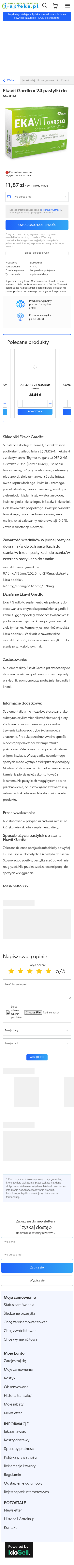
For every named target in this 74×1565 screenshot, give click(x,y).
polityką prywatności (51, 210)
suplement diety (39, 274)
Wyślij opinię (37, 1057)
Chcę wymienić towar (21, 1339)
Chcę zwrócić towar (20, 1331)
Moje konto (14, 1353)
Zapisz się (37, 1267)
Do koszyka (35, 412)
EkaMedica (36, 263)
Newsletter (13, 1413)
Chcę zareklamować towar (25, 1322)
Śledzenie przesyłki (19, 1313)
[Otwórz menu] (68, 6)
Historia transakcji (18, 1396)
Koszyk (9, 1378)
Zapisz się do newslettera (35, 1221)
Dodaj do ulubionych (37, 252)
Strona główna (45, 80)
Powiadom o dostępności (37, 225)
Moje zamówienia (18, 1370)
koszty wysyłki (40, 186)
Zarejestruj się (15, 1361)
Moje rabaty (13, 1405)
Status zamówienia (19, 1305)
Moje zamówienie (20, 1298)
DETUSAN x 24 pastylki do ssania (35, 387)
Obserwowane (16, 1387)
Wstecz (9, 81)
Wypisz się (37, 1280)
